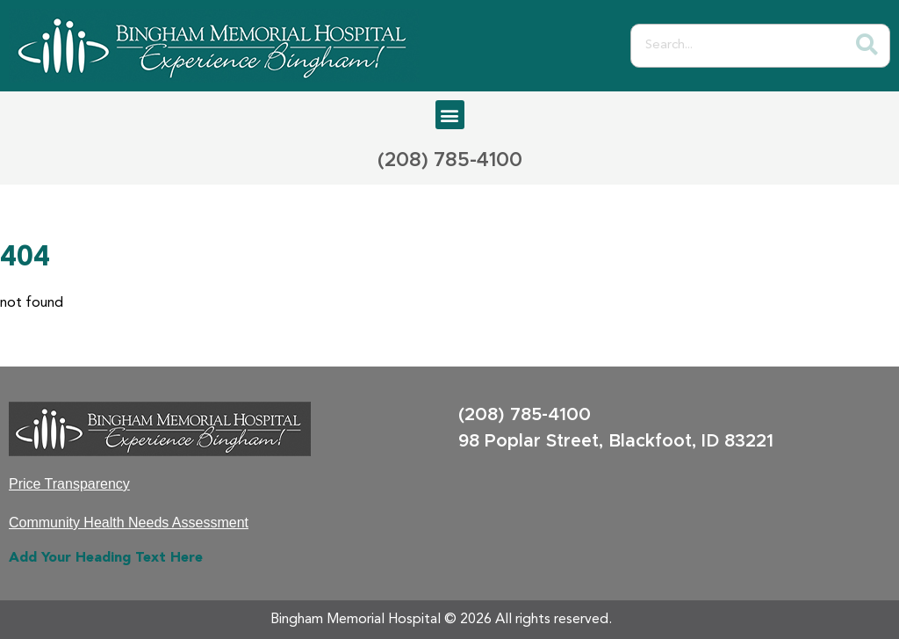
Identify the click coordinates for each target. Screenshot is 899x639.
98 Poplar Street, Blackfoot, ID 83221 (615, 441)
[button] (449, 114)
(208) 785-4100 (450, 161)
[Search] (867, 46)
